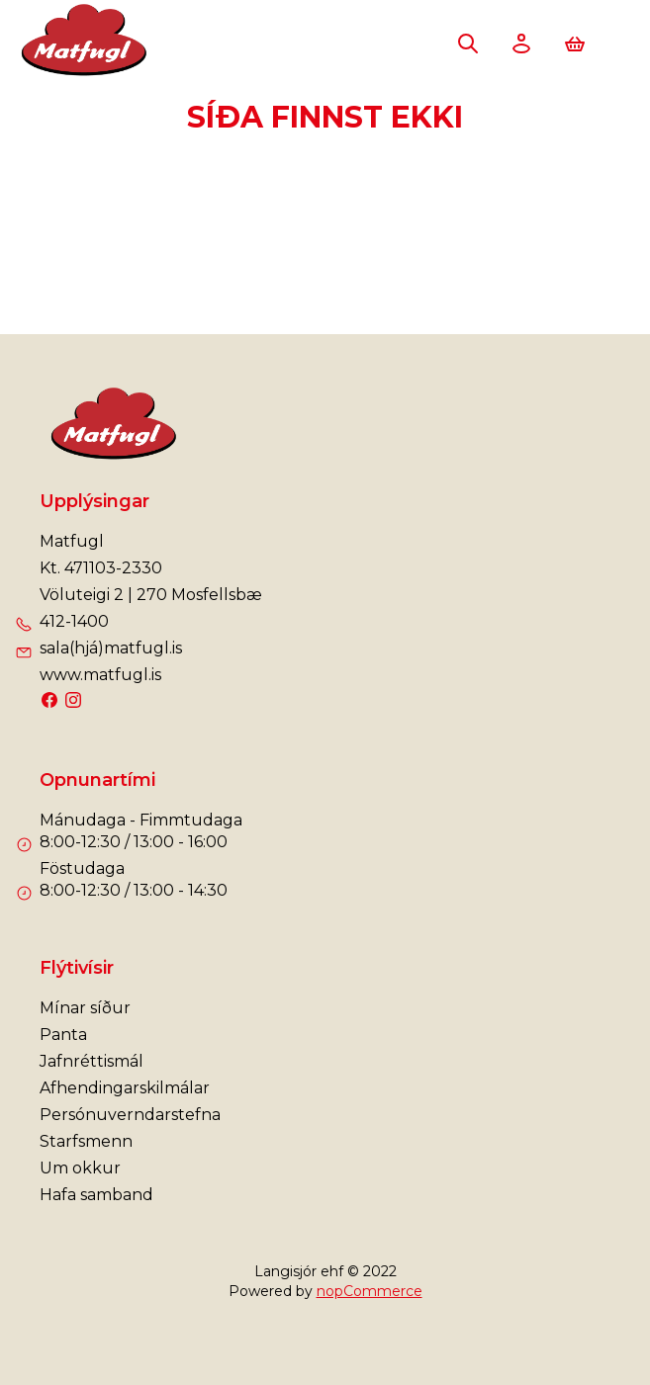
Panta (63, 1034)
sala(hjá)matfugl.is (111, 648)
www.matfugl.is (100, 674)
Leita (468, 43)
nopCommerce (369, 1291)
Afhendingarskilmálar (125, 1088)
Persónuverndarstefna (130, 1114)
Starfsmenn (86, 1141)
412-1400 (74, 621)
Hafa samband (96, 1194)
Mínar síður (85, 1007)
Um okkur (80, 1168)
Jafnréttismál (91, 1061)
